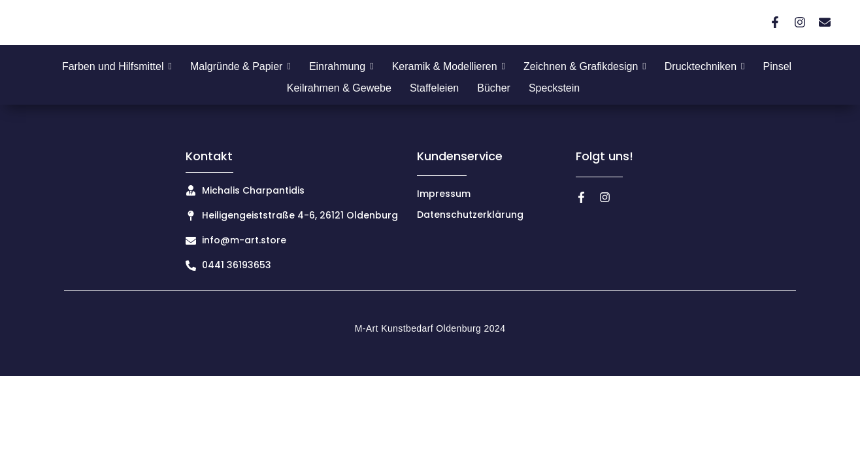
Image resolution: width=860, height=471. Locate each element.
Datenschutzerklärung (470, 214)
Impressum (444, 193)
